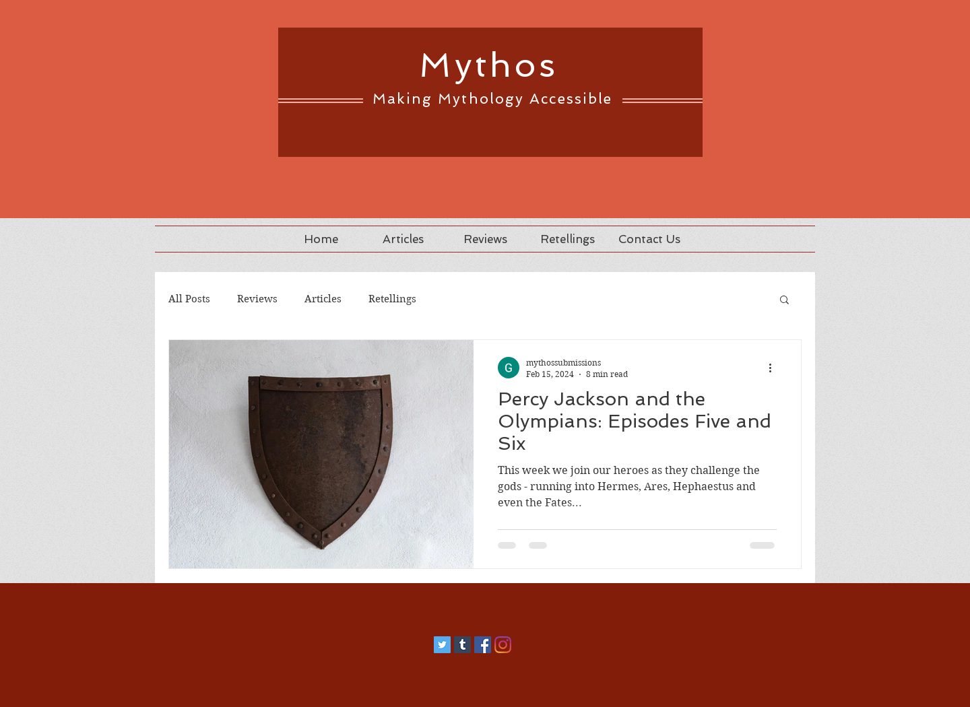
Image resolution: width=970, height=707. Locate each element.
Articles (323, 299)
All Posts (189, 299)
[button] (784, 301)
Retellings (392, 299)
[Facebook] (482, 644)
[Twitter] (442, 644)
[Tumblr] (462, 644)
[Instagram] (502, 644)
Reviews (257, 299)
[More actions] (775, 368)
